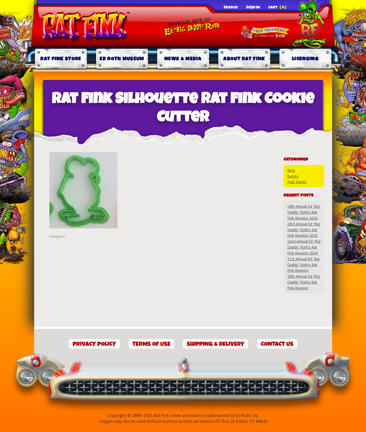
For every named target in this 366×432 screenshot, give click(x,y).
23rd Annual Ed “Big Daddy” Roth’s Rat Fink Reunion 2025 (303, 229)
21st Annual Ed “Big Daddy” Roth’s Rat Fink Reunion (303, 264)
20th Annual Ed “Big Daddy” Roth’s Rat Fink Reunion (303, 282)
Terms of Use (151, 344)
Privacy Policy (94, 344)
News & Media (183, 58)
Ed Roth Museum (122, 58)
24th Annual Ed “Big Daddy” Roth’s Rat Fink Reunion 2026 (303, 212)
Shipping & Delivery (216, 344)
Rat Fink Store (60, 58)
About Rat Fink (244, 58)
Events (292, 176)
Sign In (253, 7)
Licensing (305, 58)
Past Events (297, 181)
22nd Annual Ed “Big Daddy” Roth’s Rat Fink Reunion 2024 (303, 247)
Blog (291, 170)
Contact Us (277, 344)
